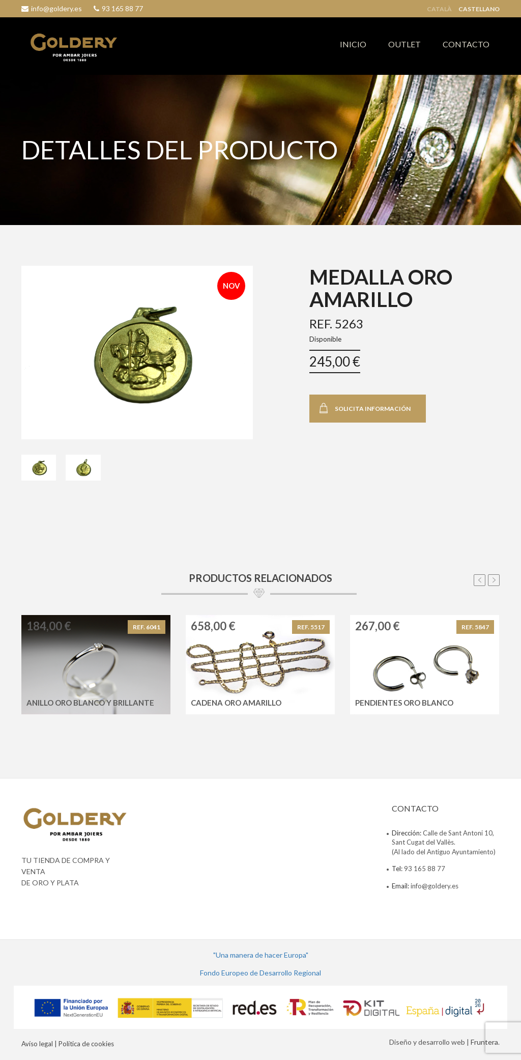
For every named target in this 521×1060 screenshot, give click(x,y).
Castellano (479, 9)
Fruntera (484, 1042)
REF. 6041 (146, 627)
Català (439, 9)
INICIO (353, 44)
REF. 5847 (475, 627)
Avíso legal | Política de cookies (67, 1044)
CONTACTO (466, 44)
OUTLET (404, 44)
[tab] (38, 468)
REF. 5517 (311, 627)
